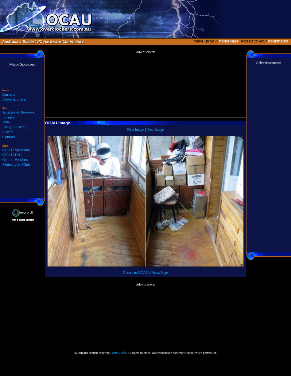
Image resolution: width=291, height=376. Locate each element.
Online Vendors (15, 159)
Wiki (6, 122)
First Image (135, 129)
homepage (229, 41)
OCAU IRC (12, 154)
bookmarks (279, 41)
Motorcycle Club (16, 164)
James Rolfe (118, 352)
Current (8, 94)
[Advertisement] (145, 84)
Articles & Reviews (18, 112)
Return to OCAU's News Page (145, 272)
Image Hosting (14, 127)
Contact (8, 136)
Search (8, 132)
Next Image (155, 129)
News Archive (14, 99)
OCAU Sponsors (16, 149)
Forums (8, 117)
